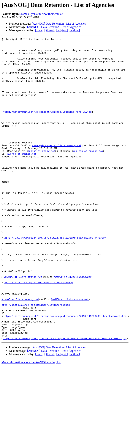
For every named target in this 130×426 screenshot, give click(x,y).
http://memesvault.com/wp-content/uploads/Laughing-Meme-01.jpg (47, 127)
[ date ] (39, 30)
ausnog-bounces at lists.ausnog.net (56, 167)
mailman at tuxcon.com (88, 174)
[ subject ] (62, 30)
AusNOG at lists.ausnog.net (23, 325)
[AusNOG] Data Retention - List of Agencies (59, 23)
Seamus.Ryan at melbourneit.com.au (41, 13)
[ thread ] (49, 30)
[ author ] (74, 30)
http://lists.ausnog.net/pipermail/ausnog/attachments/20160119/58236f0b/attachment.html (65, 372)
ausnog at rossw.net (41, 174)
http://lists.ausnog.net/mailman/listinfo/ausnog (38, 331)
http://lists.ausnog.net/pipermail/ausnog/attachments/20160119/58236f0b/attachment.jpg (64, 398)
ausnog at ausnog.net (21, 177)
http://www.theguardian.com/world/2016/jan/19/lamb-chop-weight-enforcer (55, 278)
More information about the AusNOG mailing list (31, 422)
